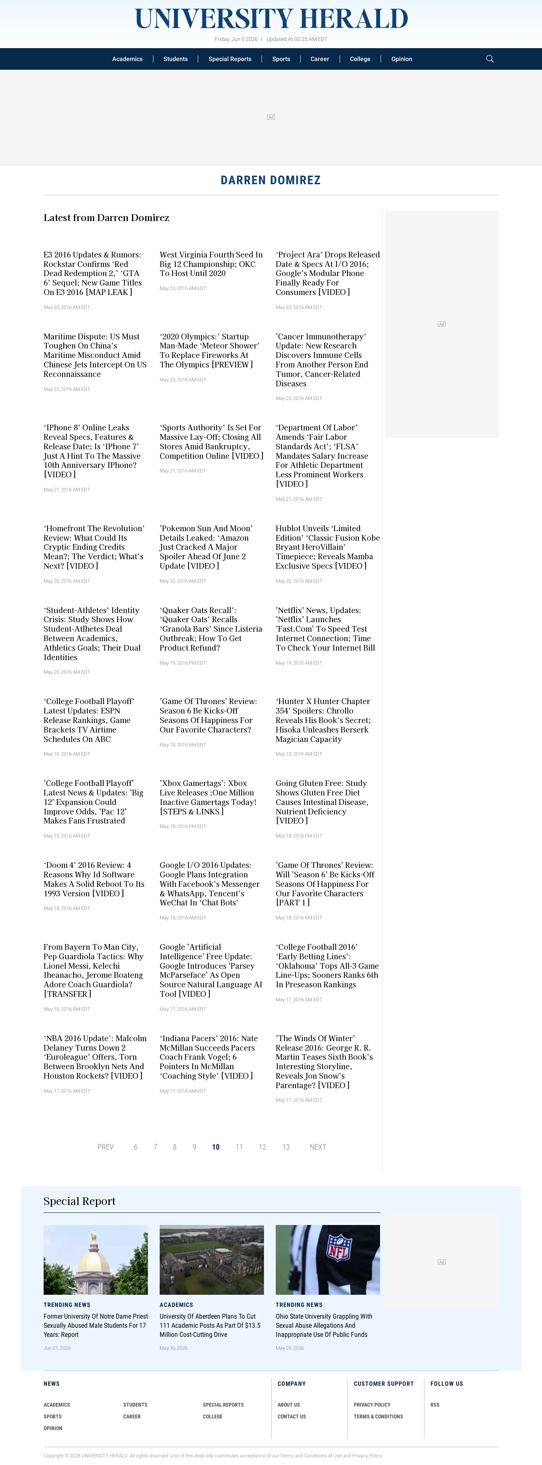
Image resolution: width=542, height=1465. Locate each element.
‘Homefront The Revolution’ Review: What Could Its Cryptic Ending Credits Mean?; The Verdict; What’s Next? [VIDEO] (94, 546)
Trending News (67, 1304)
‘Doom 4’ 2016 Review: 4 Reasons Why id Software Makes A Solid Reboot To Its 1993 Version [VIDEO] (94, 879)
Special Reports (230, 59)
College (360, 59)
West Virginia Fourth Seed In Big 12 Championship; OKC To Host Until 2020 (211, 263)
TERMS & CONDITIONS (378, 1416)
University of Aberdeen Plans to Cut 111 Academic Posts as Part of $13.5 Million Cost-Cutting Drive (210, 1326)
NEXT (318, 1146)
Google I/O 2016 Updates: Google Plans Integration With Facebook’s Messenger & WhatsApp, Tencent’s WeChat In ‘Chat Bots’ (210, 884)
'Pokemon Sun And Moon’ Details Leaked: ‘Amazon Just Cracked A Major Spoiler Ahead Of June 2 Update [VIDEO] (206, 546)
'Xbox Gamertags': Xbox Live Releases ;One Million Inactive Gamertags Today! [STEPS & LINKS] (208, 797)
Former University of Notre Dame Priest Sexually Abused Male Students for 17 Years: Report (96, 1326)
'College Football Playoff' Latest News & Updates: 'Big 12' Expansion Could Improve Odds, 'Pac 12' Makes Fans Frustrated (93, 802)
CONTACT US (292, 1416)
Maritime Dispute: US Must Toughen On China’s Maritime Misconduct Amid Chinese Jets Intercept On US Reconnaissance (95, 355)
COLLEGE (213, 1416)
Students (175, 59)
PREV (105, 1146)
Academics (127, 59)
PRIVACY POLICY (372, 1405)
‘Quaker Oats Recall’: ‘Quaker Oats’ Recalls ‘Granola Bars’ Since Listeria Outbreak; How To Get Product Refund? (211, 628)
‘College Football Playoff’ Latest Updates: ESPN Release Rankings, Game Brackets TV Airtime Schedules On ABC (89, 720)
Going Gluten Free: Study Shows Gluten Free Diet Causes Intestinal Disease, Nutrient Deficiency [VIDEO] (322, 802)
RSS (435, 1405)
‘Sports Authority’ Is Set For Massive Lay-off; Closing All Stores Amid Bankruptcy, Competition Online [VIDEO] (211, 441)
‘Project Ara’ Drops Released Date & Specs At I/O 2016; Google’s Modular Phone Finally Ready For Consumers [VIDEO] (328, 273)
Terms (287, 1456)
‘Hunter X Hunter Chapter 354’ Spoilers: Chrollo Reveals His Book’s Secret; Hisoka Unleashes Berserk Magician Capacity (323, 720)
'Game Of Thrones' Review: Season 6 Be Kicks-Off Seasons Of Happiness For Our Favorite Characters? (209, 715)
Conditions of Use (323, 1456)
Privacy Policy (367, 1456)
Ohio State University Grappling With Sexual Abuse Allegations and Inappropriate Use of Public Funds (324, 1326)
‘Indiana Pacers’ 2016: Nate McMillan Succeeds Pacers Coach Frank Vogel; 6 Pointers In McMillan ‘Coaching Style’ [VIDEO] (209, 1056)
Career (320, 59)
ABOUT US (289, 1405)
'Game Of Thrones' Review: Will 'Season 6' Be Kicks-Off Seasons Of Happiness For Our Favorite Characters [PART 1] (325, 884)
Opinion (401, 59)
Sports (281, 59)
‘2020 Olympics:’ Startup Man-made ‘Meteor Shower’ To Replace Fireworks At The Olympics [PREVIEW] (210, 350)
